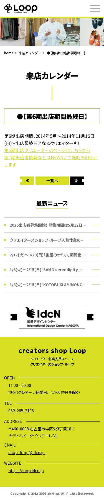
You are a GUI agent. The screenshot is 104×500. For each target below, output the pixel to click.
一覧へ (52, 180)
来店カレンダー (30, 52)
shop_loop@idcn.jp (26, 452)
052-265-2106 (21, 410)
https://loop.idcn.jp (26, 470)
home (8, 52)
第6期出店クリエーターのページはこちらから (47, 150)
